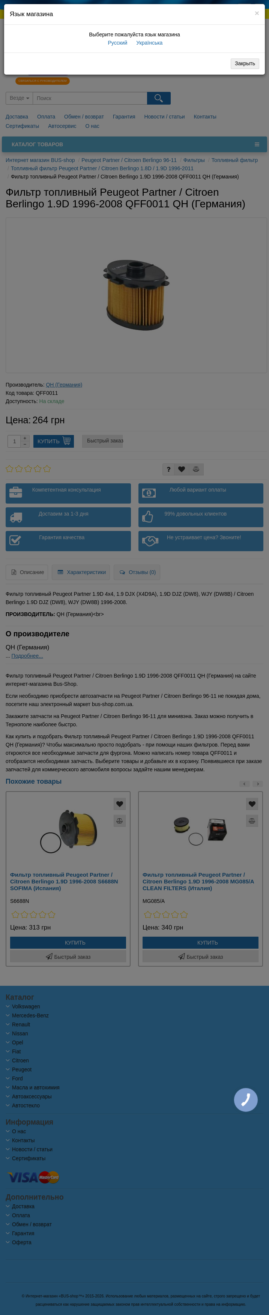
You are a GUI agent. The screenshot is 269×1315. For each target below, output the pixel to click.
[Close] (257, 13)
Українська (148, 43)
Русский (117, 43)
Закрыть (245, 63)
